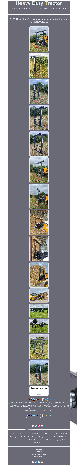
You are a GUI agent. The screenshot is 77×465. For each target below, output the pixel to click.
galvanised (50, 433)
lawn (58, 440)
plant (51, 440)
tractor (22, 436)
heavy (37, 442)
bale (55, 440)
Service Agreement (39, 456)
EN (38, 459)
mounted (31, 433)
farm (62, 439)
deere (36, 433)
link (66, 440)
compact (13, 440)
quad (26, 433)
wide (53, 437)
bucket (12, 437)
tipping (43, 437)
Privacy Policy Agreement (39, 454)
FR (40, 459)
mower (60, 436)
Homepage (39, 449)
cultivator (24, 440)
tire (47, 437)
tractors (57, 433)
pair (16, 437)
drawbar (22, 433)
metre (40, 433)
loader (18, 440)
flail (66, 436)
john (45, 433)
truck (30, 439)
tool (50, 437)
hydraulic (14, 433)
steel (36, 439)
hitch (41, 440)
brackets (30, 437)
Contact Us (39, 451)
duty (46, 439)
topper (43, 443)
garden (37, 436)
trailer (64, 433)
